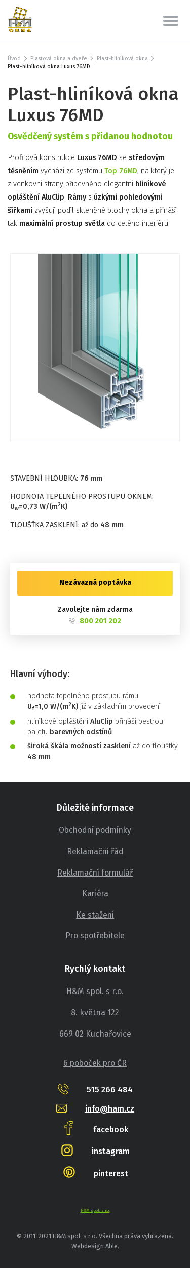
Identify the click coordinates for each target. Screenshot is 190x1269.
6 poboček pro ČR (95, 1063)
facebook (110, 1129)
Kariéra (95, 893)
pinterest (111, 1173)
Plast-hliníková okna (124, 58)
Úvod (14, 58)
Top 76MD (121, 171)
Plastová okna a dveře (60, 58)
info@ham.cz (109, 1109)
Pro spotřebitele (95, 936)
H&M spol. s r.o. (95, 1210)
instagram (111, 1151)
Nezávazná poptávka (95, 582)
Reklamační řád (95, 851)
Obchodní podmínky (95, 831)
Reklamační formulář (95, 873)
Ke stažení (95, 915)
